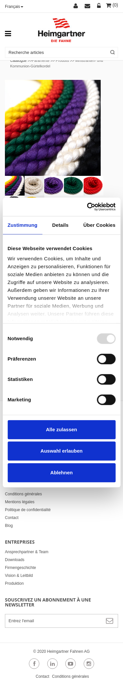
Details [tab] (60, 225)
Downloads (14, 559)
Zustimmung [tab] (22, 225)
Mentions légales (19, 502)
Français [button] (14, 6)
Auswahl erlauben (61, 451)
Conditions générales (23, 494)
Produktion (14, 583)
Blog (9, 525)
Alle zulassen (61, 429)
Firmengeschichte (20, 567)
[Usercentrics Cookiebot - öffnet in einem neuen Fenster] (87, 206)
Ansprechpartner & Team (27, 552)
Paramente (41, 60)
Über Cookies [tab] (99, 225)
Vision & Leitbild (19, 575)
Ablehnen (61, 472)
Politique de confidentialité (28, 510)
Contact (11, 517)
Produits (62, 60)
